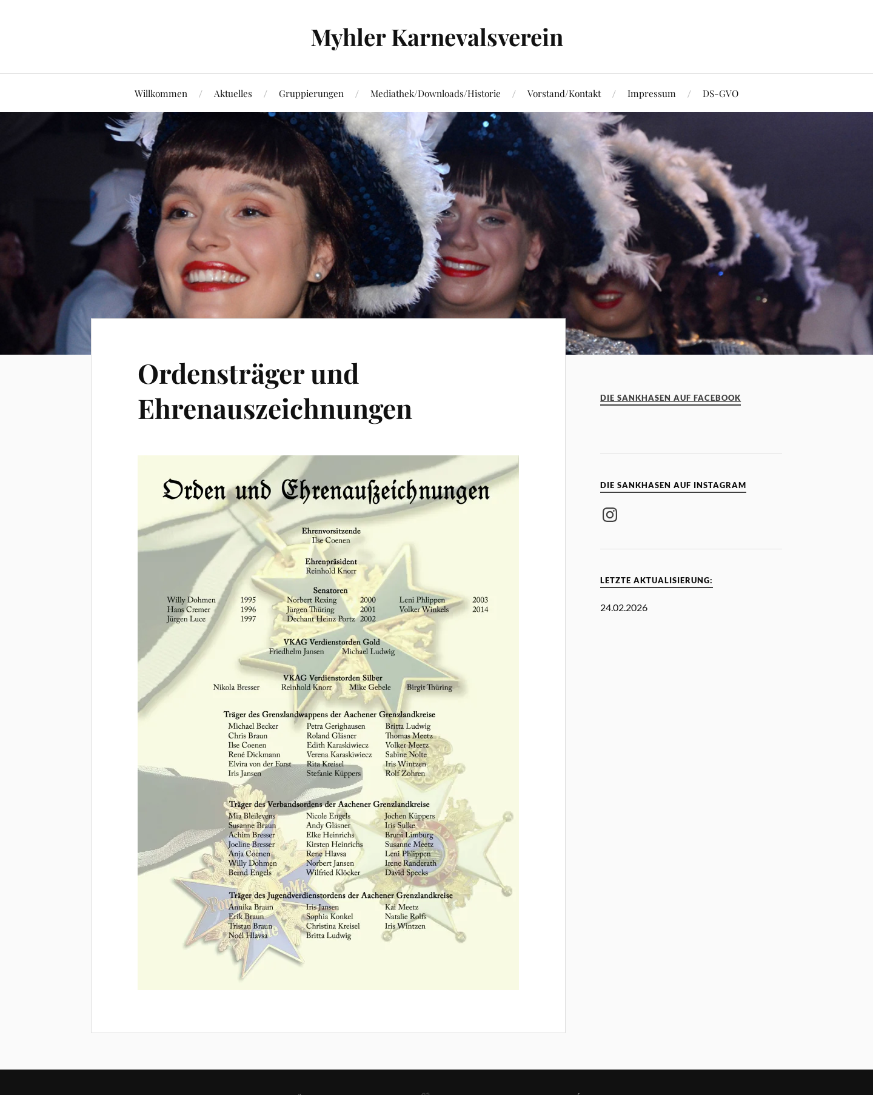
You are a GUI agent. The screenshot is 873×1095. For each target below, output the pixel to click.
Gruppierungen (311, 93)
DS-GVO (720, 93)
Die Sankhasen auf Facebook (670, 398)
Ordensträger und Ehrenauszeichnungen (275, 390)
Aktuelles (233, 93)
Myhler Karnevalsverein (436, 36)
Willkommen (161, 93)
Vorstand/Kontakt (564, 93)
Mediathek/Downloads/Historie (435, 93)
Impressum (651, 93)
